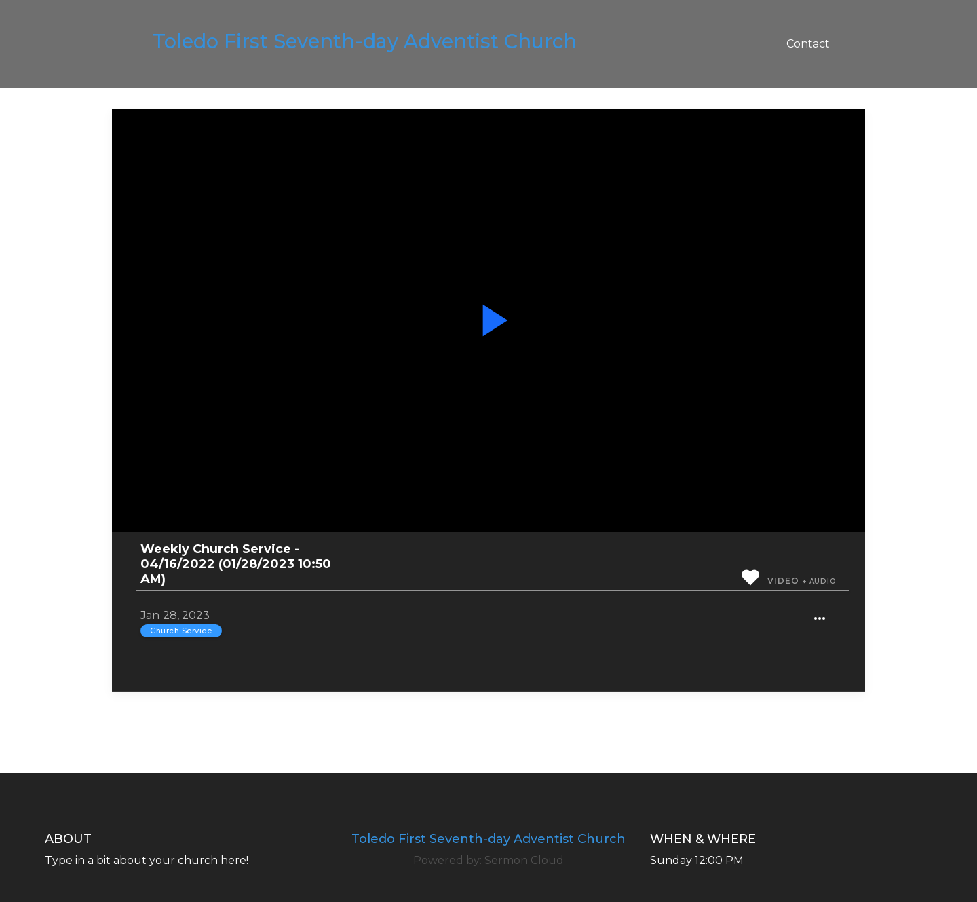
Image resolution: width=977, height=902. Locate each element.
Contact (808, 43)
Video (783, 581)
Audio (823, 581)
